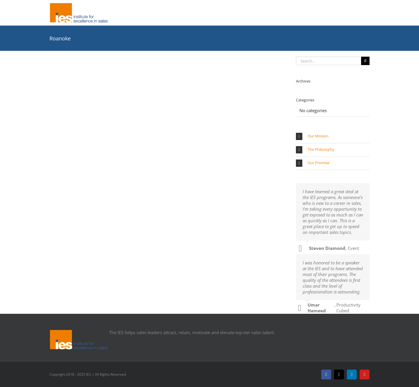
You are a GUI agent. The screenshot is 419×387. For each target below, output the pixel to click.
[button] (333, 136)
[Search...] (328, 61)
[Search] (365, 61)
